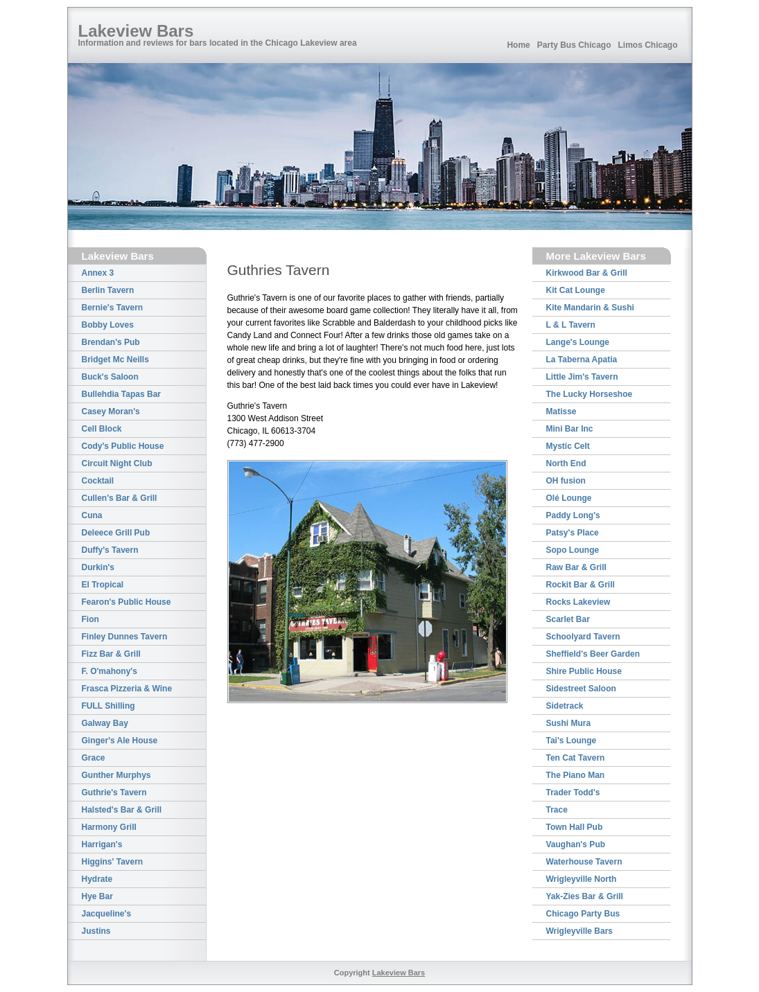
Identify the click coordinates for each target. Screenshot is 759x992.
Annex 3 (98, 273)
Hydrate (97, 879)
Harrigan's (102, 844)
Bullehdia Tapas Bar (121, 394)
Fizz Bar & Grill (111, 654)
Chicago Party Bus (583, 914)
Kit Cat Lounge (575, 290)
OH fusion (566, 481)
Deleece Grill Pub (116, 533)
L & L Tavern (570, 325)
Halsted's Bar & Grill (122, 810)
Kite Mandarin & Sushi (590, 307)
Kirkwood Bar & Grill (586, 273)
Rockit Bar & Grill (580, 585)
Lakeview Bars (136, 30)
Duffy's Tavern (110, 550)
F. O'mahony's (109, 671)
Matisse (561, 411)
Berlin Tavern (108, 290)
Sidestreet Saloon (581, 688)
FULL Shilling (108, 706)
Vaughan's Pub (576, 844)
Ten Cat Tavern (575, 758)
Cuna (92, 515)
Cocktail (98, 481)
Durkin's (98, 567)
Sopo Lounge (573, 550)
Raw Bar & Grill (576, 567)
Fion (90, 619)
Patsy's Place (572, 533)
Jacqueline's (107, 914)
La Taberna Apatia (582, 359)
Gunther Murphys (116, 775)
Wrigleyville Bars (579, 931)
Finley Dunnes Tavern (125, 636)
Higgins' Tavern (112, 862)
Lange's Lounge (578, 342)
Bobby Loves (108, 325)
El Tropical (103, 585)
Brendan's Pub (111, 342)
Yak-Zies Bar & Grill (584, 896)
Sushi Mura (568, 723)
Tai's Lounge (571, 740)
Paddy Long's (573, 515)
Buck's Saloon (110, 377)
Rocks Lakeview (578, 602)
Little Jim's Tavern (582, 377)
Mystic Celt (568, 446)
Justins (96, 931)
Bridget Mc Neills (115, 359)
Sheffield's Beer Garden (593, 654)
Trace (557, 810)
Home (518, 45)
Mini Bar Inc (569, 429)
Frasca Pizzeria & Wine (127, 688)
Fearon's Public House (126, 602)
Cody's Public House (123, 446)
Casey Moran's (111, 411)
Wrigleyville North (581, 879)
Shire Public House (584, 671)
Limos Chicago (647, 45)
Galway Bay (105, 723)
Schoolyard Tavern (583, 636)
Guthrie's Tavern (114, 792)
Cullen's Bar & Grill (119, 498)
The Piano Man (575, 775)
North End (566, 463)
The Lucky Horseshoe (589, 394)
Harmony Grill (109, 827)
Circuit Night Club (117, 463)
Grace (93, 758)
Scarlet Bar (568, 619)
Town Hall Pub (574, 827)
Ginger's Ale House (120, 740)
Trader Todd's (573, 792)
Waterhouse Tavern (584, 862)
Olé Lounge (569, 498)
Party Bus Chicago (574, 45)
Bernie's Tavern (112, 307)
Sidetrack (565, 706)
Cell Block (102, 429)
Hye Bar (97, 896)
